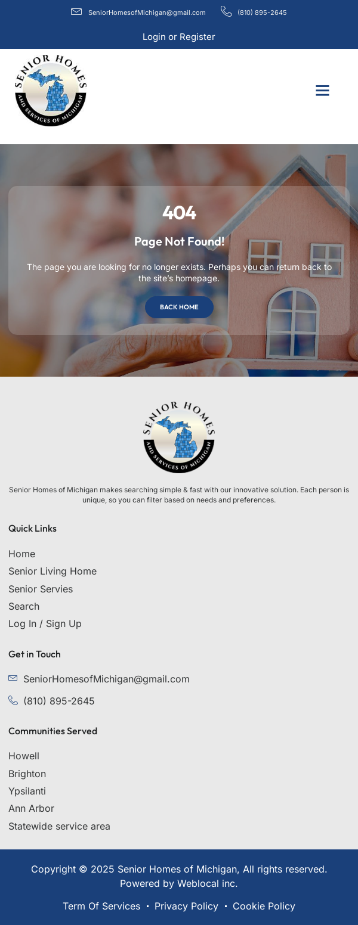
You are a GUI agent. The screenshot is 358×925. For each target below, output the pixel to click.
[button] (322, 90)
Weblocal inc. (207, 883)
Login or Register (179, 36)
